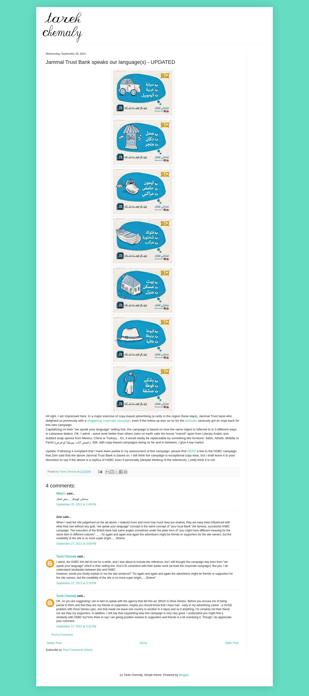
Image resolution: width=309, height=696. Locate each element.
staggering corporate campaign (108, 420)
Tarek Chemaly (66, 556)
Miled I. (61, 493)
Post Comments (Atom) (78, 650)
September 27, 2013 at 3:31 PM (76, 626)
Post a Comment (62, 634)
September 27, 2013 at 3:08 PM (76, 543)
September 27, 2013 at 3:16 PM (76, 583)
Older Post (231, 643)
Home (143, 643)
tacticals (190, 420)
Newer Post (54, 643)
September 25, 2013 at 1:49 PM (76, 504)
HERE (191, 451)
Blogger (184, 675)
